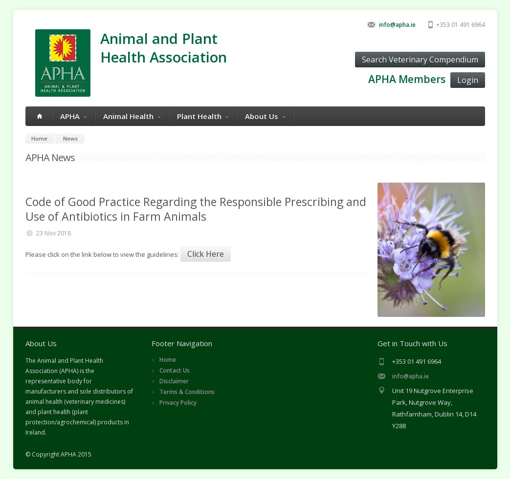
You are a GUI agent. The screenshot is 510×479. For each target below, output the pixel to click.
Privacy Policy (178, 402)
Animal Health (131, 116)
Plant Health (202, 116)
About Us (265, 116)
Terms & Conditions (187, 392)
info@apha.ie (397, 25)
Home (167, 359)
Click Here (205, 254)
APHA (73, 116)
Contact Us (174, 370)
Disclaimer (174, 381)
